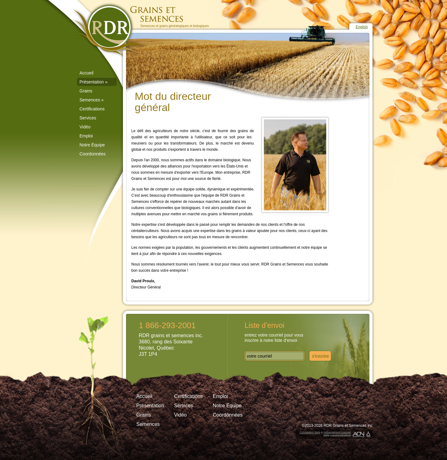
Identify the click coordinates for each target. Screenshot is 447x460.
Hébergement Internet (337, 432)
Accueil (86, 72)
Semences (91, 99)
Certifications (92, 108)
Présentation (93, 81)
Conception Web (310, 432)
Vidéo (85, 126)
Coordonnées (92, 153)
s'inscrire (320, 356)
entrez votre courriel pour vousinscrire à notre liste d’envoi (274, 338)
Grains (85, 90)
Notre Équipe (92, 144)
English (362, 27)
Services (87, 117)
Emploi (86, 135)
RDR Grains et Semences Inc (348, 425)
